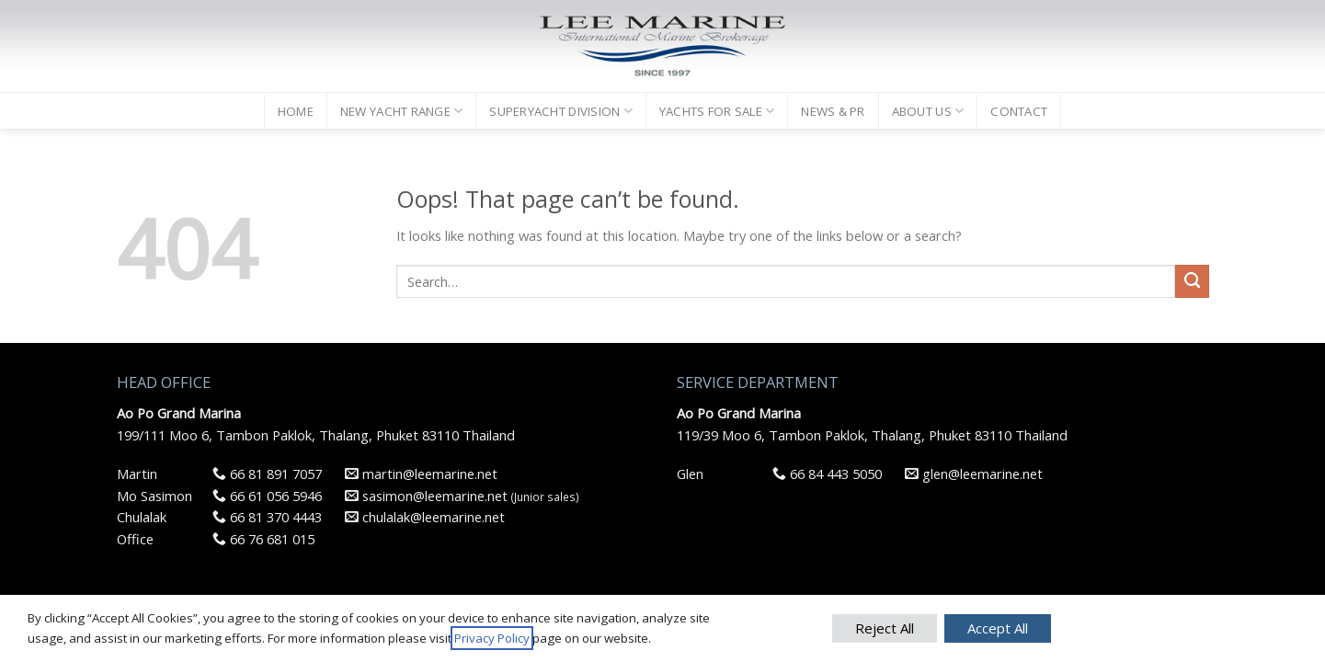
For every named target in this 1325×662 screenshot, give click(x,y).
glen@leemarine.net (974, 473)
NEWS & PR (832, 111)
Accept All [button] (997, 628)
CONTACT (1018, 111)
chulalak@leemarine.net (425, 517)
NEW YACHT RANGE (401, 111)
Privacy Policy (492, 638)
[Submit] (1192, 281)
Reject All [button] (884, 628)
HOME (296, 111)
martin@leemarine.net (421, 473)
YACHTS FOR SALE (716, 111)
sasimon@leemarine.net (426, 495)
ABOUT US (928, 111)
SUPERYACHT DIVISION (561, 111)
